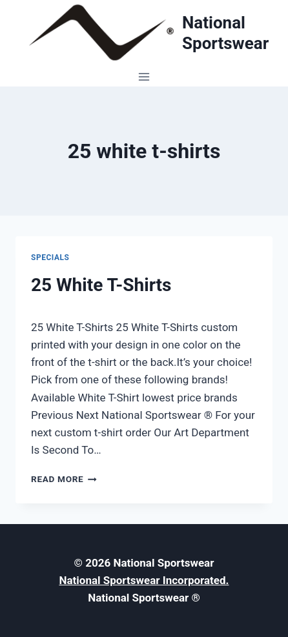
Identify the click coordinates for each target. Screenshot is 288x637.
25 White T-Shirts (101, 285)
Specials (50, 257)
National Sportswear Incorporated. (144, 580)
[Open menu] (144, 76)
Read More (64, 479)
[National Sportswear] (144, 33)
